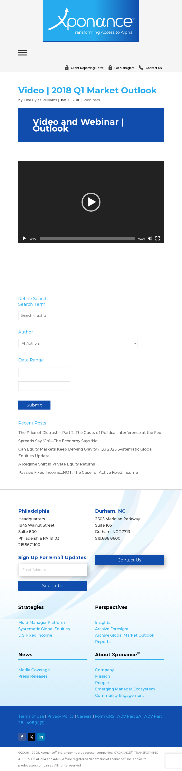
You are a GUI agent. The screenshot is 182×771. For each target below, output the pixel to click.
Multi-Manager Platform (41, 622)
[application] (91, 202)
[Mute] (150, 238)
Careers (84, 716)
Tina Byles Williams (40, 100)
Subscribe (52, 585)
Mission (102, 676)
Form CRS (104, 716)
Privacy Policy (60, 716)
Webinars (91, 100)
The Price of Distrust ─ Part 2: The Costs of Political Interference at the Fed (89, 432)
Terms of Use (31, 716)
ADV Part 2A (129, 716)
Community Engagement (119, 695)
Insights (102, 622)
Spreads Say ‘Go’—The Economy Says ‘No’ (58, 441)
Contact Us (129, 560)
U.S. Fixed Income (35, 635)
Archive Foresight (112, 629)
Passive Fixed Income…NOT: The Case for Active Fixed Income (78, 472)
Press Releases (33, 676)
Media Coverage (34, 670)
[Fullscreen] (157, 238)
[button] (91, 202)
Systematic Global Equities (44, 629)
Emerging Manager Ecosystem (125, 689)
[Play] (24, 238)
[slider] (87, 238)
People (102, 682)
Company (104, 670)
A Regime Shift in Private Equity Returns (56, 464)
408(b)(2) (36, 723)
